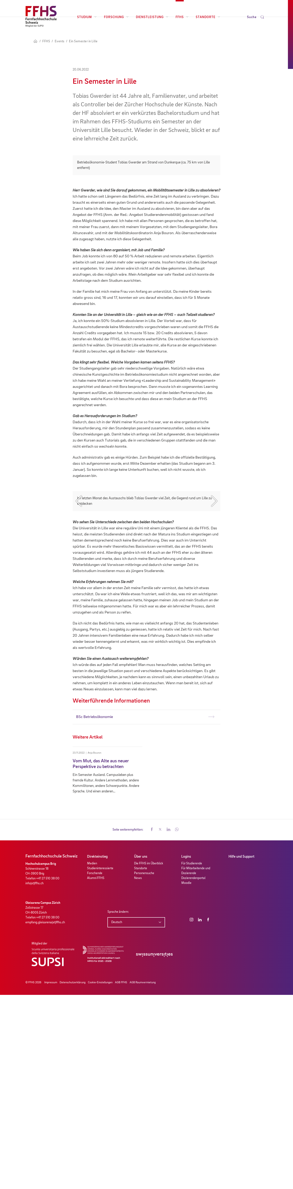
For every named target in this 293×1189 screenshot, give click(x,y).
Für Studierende (191, 1057)
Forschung (116, 17)
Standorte (208, 17)
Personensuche (144, 1067)
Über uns (140, 1051)
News (138, 1072)
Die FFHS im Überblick (148, 1057)
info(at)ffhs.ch (34, 1077)
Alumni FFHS (95, 1072)
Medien (92, 1057)
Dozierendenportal (193, 1072)
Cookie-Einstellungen (100, 1176)
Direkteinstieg (97, 1051)
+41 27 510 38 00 (47, 1072)
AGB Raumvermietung (143, 1176)
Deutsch (116, 1116)
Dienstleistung (152, 17)
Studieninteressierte (100, 1062)
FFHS (182, 17)
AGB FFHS (121, 1176)
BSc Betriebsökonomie (94, 911)
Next (214, 639)
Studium (87, 17)
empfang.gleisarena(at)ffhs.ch (45, 1116)
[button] (152, 1023)
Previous (79, 639)
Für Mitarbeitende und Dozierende (195, 1065)
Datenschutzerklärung (72, 1176)
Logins (186, 1051)
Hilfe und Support (241, 1051)
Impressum (50, 1176)
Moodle (186, 1077)
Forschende (94, 1067)
